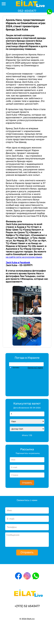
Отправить (27, 483)
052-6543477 (27, 11)
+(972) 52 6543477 (27, 606)
